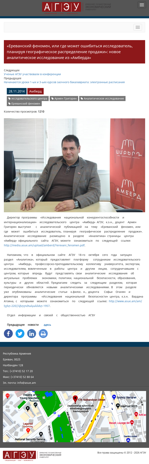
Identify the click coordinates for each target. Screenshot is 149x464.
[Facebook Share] (8, 333)
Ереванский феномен (24, 103)
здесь (47, 325)
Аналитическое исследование (102, 98)
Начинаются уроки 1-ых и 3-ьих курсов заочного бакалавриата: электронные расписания (64, 82)
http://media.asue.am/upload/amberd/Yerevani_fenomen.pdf (44, 245)
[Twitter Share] (20, 333)
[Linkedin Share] (31, 333)
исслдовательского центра (27, 98)
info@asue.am (26, 383)
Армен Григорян (64, 98)
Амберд (35, 91)
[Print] (43, 333)
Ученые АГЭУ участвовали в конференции (32, 74)
